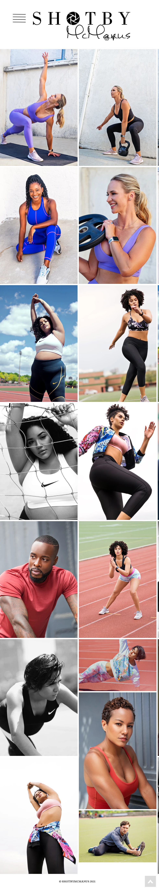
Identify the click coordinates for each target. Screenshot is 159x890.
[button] (19, 18)
